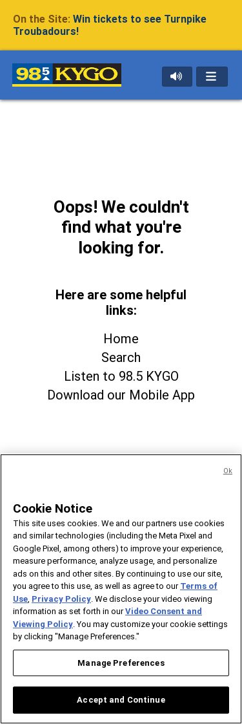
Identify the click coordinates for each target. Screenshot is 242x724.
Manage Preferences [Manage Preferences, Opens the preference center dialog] (120, 663)
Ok (227, 471)
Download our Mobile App (121, 395)
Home (121, 338)
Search (121, 357)
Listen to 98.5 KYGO (121, 376)
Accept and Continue (121, 700)
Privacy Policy (61, 599)
